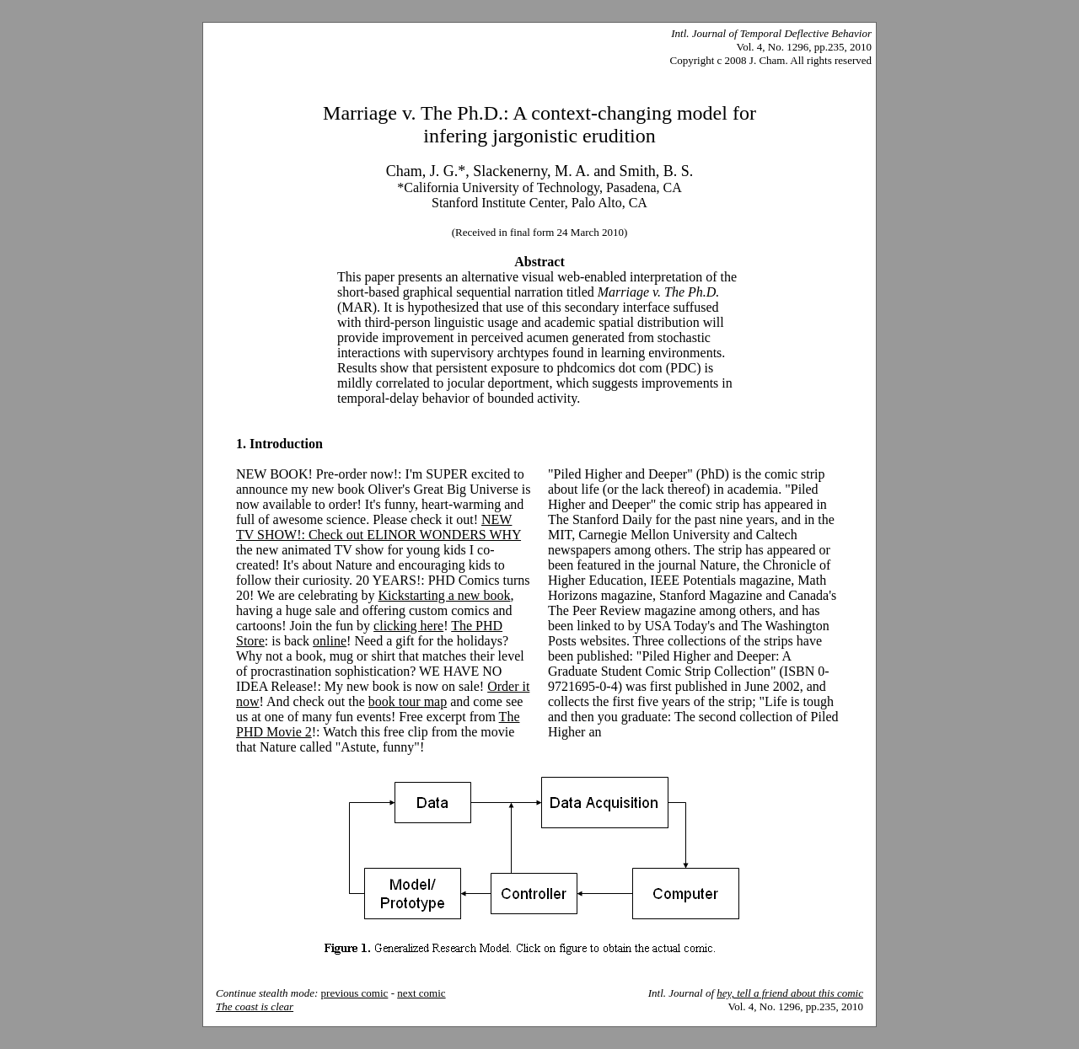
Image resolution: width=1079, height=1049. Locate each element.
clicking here (408, 625)
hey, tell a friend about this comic (790, 993)
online (329, 641)
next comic (421, 993)
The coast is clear (254, 1006)
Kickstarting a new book (444, 595)
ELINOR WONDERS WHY (444, 534)
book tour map (407, 701)
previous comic (355, 993)
